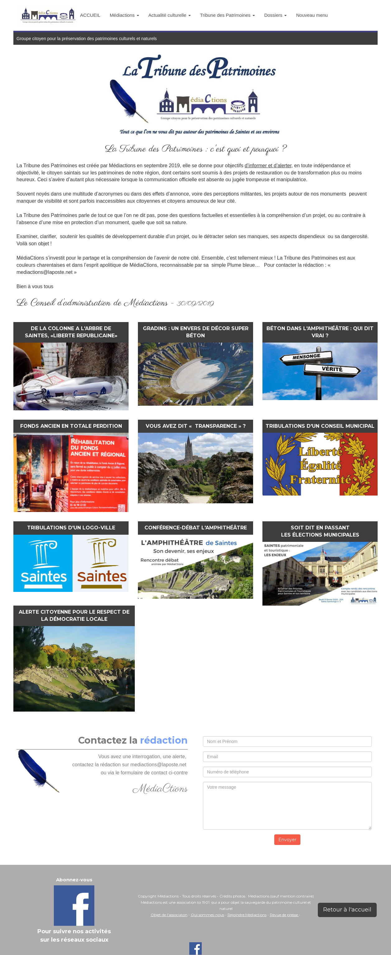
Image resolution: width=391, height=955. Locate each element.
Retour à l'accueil (347, 909)
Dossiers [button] (275, 15)
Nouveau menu (312, 15)
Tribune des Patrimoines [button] (227, 15)
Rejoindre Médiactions (247, 914)
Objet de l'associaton (169, 914)
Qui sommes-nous (207, 914)
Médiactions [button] (124, 15)
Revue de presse (284, 914)
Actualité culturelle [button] (169, 15)
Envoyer (287, 839)
